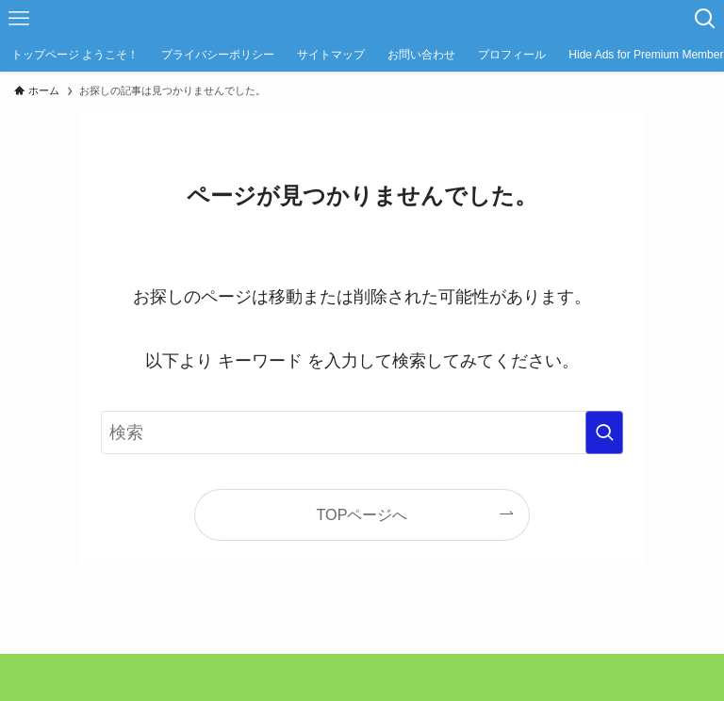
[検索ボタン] (705, 19)
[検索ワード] (362, 432)
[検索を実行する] (604, 432)
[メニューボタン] (19, 19)
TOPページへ (362, 514)
